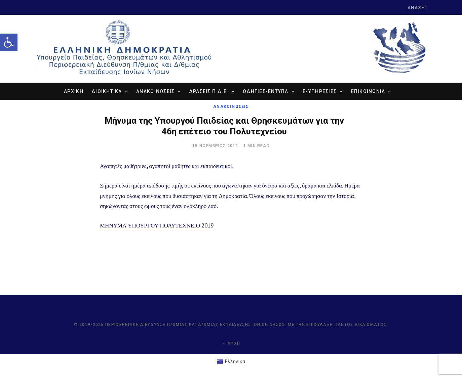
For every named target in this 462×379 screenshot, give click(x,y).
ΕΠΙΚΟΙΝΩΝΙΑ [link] (368, 92)
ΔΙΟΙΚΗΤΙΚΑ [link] (106, 92)
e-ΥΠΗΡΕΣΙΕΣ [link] (320, 92)
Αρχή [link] (231, 343)
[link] (8, 42)
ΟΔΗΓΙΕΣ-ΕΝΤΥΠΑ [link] (265, 92)
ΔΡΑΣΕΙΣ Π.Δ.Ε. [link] (209, 92)
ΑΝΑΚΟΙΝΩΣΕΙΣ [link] (155, 92)
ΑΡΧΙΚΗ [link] (73, 92)
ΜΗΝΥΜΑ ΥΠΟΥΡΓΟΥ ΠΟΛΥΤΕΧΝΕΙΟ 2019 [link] (157, 226)
